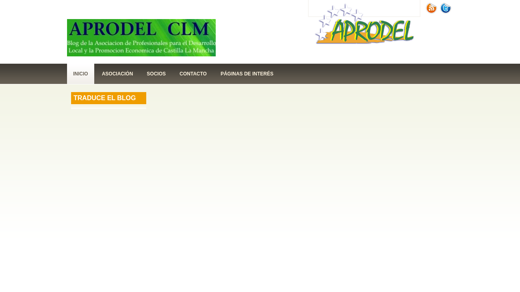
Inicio (80, 74)
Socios (156, 74)
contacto (193, 74)
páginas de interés (247, 74)
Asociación (117, 74)
